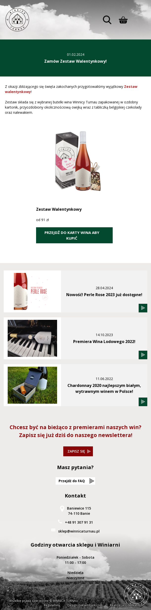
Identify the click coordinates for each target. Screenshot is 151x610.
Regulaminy (52, 605)
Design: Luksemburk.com (85, 605)
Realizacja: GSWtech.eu (126, 605)
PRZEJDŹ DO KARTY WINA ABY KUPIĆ (71, 235)
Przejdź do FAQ (72, 480)
